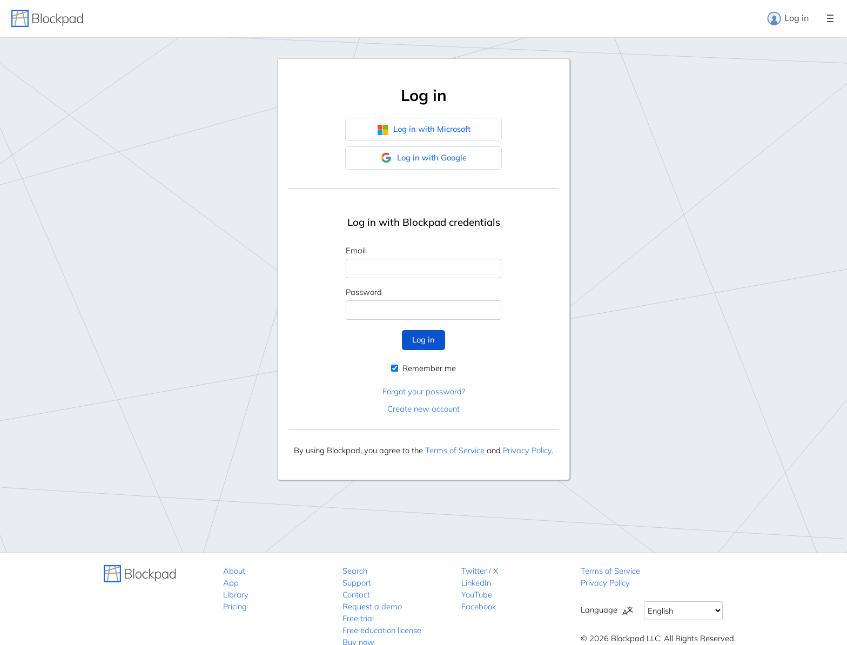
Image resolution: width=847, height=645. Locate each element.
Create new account (423, 409)
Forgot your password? (423, 391)
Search (354, 571)
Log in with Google (424, 157)
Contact (356, 594)
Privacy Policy (527, 450)
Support (356, 582)
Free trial (358, 618)
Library (235, 594)
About (234, 571)
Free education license (381, 630)
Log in (788, 18)
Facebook (478, 606)
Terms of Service (455, 450)
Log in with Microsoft (423, 129)
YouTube (476, 594)
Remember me (423, 368)
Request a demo (372, 606)
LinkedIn (476, 582)
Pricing (235, 606)
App (231, 582)
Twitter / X (479, 571)
